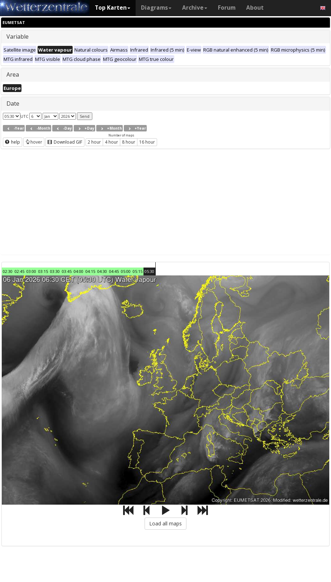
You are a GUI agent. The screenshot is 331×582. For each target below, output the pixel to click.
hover (33, 142)
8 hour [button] (128, 142)
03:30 (55, 271)
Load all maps (165, 523)
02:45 (19, 271)
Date (12, 103)
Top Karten (112, 7)
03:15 (43, 271)
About (255, 7)
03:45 (67, 271)
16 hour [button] (147, 142)
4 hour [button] (111, 142)
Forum (226, 7)
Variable (17, 36)
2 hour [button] (94, 142)
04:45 (114, 271)
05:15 (137, 271)
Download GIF (65, 142)
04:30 (102, 271)
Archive (194, 7)
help (12, 142)
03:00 (31, 271)
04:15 (90, 271)
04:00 (78, 271)
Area (12, 74)
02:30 (8, 271)
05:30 (149, 271)
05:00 (126, 271)
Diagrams (156, 7)
